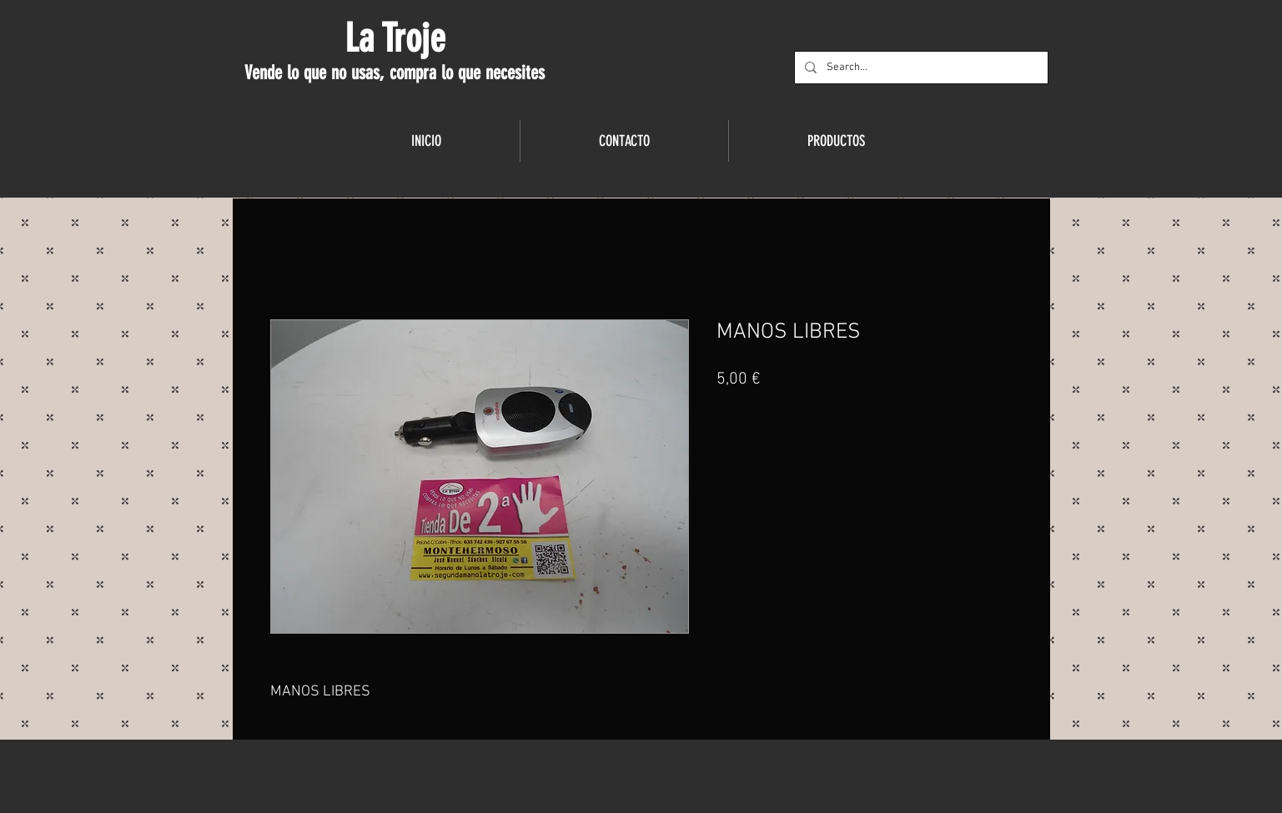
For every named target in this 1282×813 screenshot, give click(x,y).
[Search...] (920, 67)
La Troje (394, 38)
